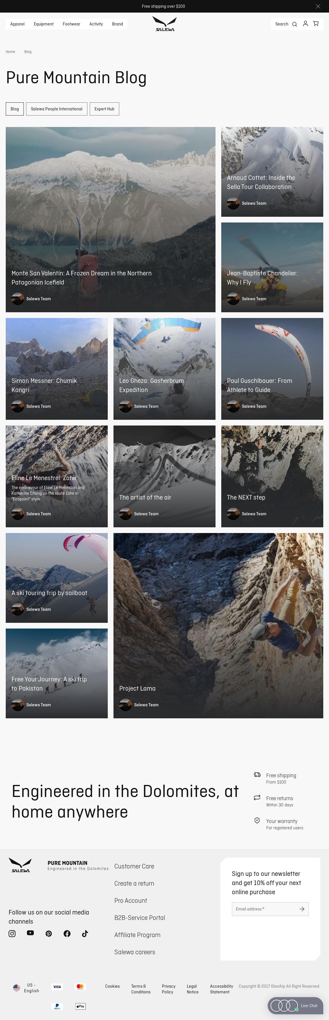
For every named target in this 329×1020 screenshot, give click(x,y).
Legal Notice (193, 989)
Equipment (44, 24)
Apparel (17, 24)
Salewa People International (57, 109)
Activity (96, 24)
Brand (117, 24)
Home (10, 51)
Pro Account (130, 900)
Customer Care (134, 866)
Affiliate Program (137, 934)
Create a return (134, 883)
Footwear (71, 24)
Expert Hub (104, 109)
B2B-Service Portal (139, 917)
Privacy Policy (168, 989)
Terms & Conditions (140, 989)
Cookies (112, 986)
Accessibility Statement (221, 989)
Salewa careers (134, 951)
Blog (15, 109)
